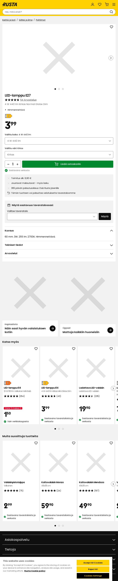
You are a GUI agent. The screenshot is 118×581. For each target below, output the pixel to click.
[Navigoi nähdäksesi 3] (63, 89)
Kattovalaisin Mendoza (96, 484)
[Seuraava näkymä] (111, 58)
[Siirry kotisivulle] (9, 4)
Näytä (104, 216)
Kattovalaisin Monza (58, 484)
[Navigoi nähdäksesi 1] (55, 89)
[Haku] (111, 12)
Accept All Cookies (92, 562)
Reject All (93, 569)
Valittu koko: (18, 134)
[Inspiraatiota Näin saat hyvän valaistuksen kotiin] (30, 300)
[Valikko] (113, 4)
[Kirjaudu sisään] (92, 4)
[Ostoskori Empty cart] (106, 4)
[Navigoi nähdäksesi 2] (59, 89)
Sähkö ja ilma (25, 19)
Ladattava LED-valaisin (96, 389)
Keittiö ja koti (9, 19)
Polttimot (40, 19)
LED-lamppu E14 (21, 389)
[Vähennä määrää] (8, 164)
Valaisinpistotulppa (21, 484)
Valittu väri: (14, 148)
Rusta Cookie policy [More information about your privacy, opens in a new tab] (34, 570)
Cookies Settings (93, 575)
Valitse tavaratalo (17, 211)
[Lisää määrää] (17, 164)
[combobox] (56, 12)
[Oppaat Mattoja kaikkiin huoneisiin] (88, 300)
